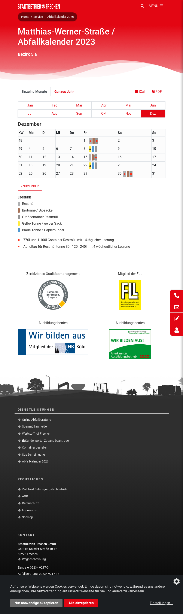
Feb (54, 105)
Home (25, 17)
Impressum (29, 510)
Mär (79, 105)
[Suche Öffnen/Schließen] (142, 6)
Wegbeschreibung (34, 559)
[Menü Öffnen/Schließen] (155, 6)
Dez (153, 113)
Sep (79, 113)
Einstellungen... (161, 603)
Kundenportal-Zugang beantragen (46, 440)
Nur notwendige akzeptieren (36, 603)
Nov (128, 113)
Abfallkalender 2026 (60, 17)
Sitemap (27, 517)
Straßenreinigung (33, 454)
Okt (103, 113)
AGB (25, 496)
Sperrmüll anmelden (35, 426)
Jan (30, 105)
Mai (128, 105)
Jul (30, 113)
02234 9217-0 (39, 567)
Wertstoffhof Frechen (36, 433)
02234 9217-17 (49, 573)
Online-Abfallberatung (36, 419)
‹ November (30, 186)
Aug (55, 113)
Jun (153, 105)
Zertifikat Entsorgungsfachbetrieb (44, 489)
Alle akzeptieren (81, 603)
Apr (103, 105)
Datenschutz (30, 503)
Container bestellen (35, 447)
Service (38, 17)
